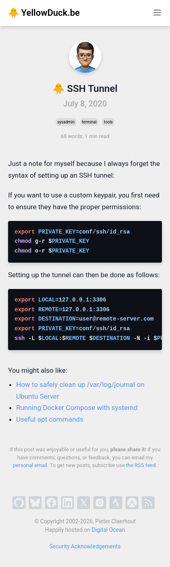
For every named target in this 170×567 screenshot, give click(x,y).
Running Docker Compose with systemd (77, 407)
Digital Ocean (108, 530)
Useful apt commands (49, 419)
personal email (30, 465)
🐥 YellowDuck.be (44, 13)
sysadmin (66, 122)
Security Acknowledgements (85, 546)
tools (108, 122)
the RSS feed (141, 465)
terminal (89, 122)
